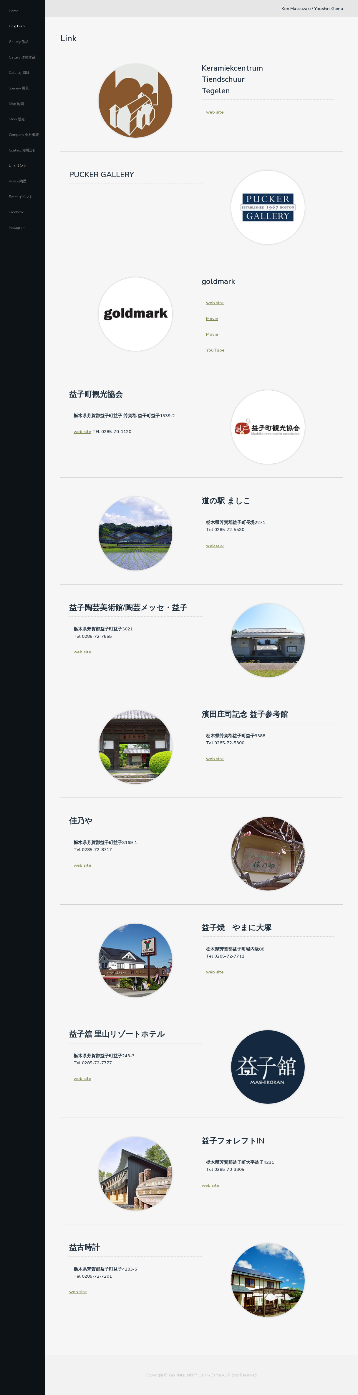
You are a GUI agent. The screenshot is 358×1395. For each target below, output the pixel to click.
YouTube (215, 350)
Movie (212, 319)
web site (215, 112)
